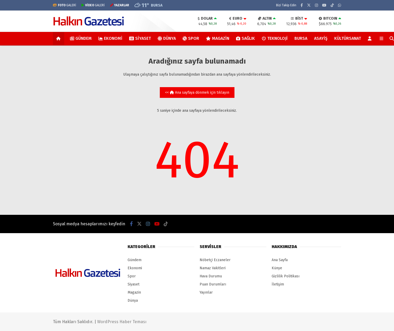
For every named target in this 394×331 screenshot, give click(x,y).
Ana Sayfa (280, 260)
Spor (191, 38)
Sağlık (245, 38)
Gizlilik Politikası (285, 276)
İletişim (278, 284)
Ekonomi (110, 38)
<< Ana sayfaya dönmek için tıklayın (197, 92)
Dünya (167, 38)
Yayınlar (206, 292)
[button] (59, 38)
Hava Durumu (211, 276)
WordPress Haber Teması (121, 321)
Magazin (217, 38)
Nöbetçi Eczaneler (215, 260)
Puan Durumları (213, 284)
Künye (277, 268)
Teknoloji (275, 38)
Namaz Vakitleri (213, 268)
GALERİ (64, 5)
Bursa (300, 38)
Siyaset (140, 38)
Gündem (81, 38)
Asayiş (320, 38)
